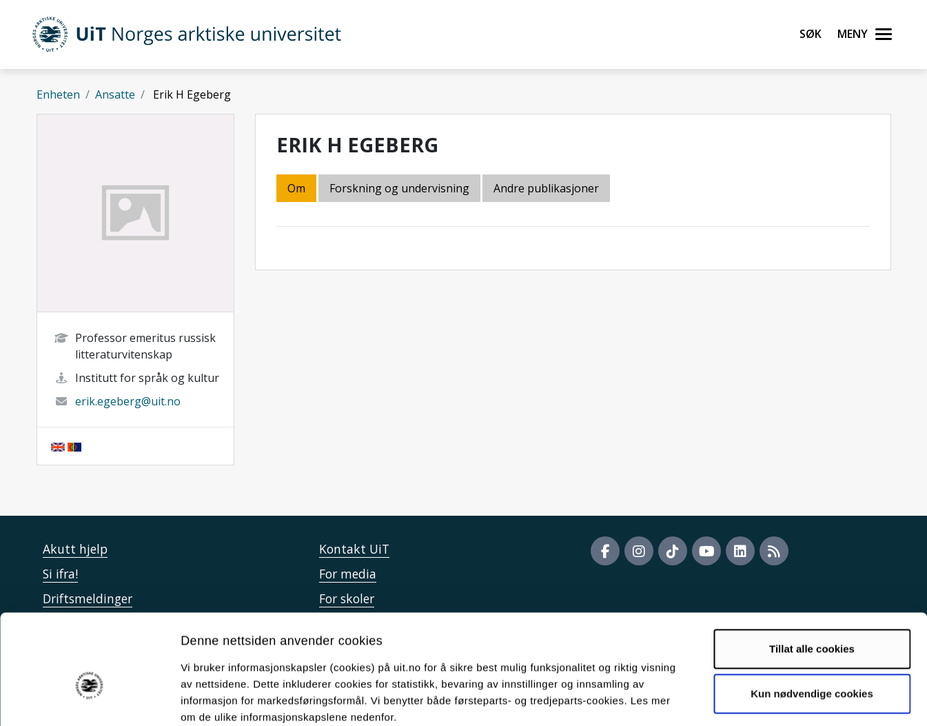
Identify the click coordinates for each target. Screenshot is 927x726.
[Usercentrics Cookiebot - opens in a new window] (89, 699)
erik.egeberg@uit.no (128, 401)
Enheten (58, 94)
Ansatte (115, 94)
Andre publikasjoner (546, 188)
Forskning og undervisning (399, 188)
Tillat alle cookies (812, 575)
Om (296, 188)
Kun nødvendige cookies (812, 619)
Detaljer (734, 699)
